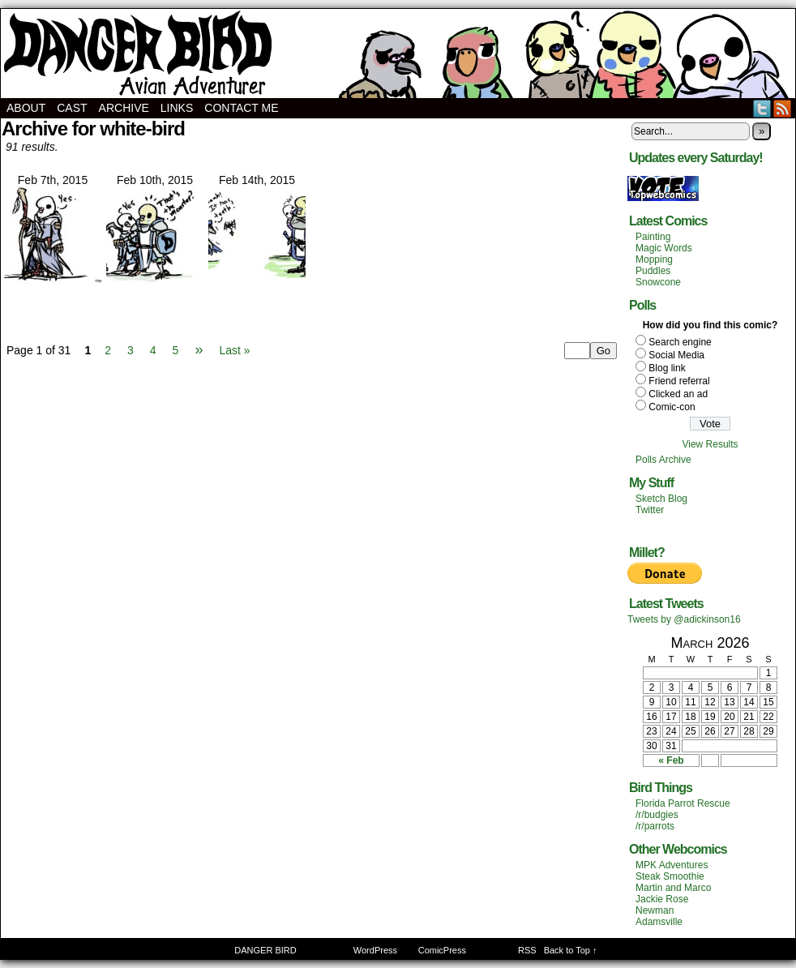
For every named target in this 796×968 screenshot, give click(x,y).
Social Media (676, 355)
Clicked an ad (678, 394)
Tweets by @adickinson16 (684, 619)
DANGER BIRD (398, 53)
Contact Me (241, 107)
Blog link (666, 368)
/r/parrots (655, 826)
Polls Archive (663, 459)
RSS (782, 108)
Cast (72, 107)
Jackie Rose (662, 899)
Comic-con (671, 407)
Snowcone (658, 282)
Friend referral (678, 381)
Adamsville (659, 921)
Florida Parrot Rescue (683, 803)
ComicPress (442, 950)
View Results (710, 444)
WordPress (375, 950)
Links (176, 107)
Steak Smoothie (670, 876)
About (25, 107)
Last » (234, 350)
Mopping (654, 259)
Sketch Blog (661, 498)
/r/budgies (657, 814)
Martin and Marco (673, 887)
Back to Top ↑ (570, 950)
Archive (124, 107)
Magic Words (664, 248)
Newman (655, 910)
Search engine (679, 342)
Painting (653, 236)
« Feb (670, 760)
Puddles (653, 270)
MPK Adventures (672, 865)
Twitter (762, 108)
